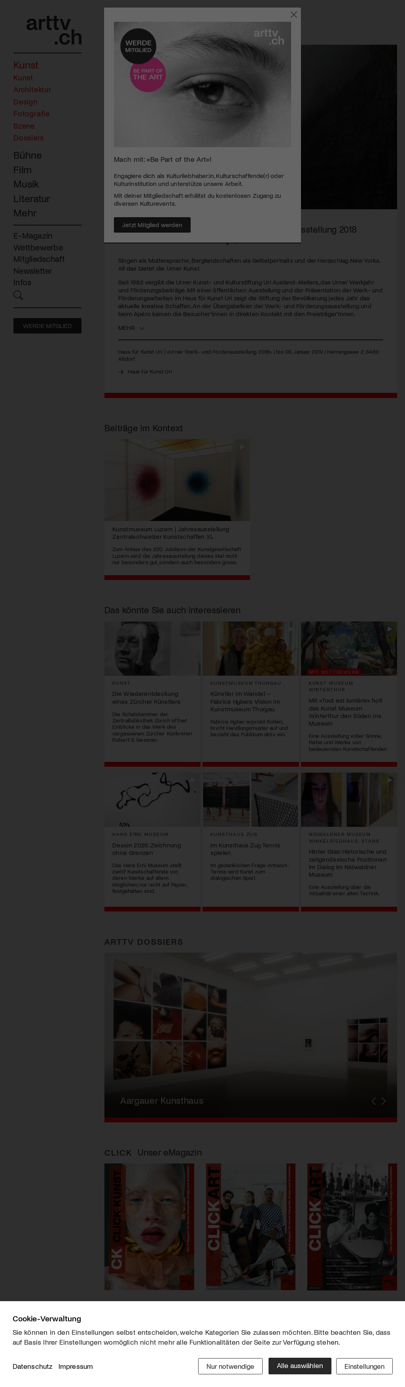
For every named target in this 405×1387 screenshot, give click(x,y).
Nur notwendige (227, 1366)
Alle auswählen (297, 1366)
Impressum (76, 1366)
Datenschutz (33, 1366)
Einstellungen (363, 1366)
